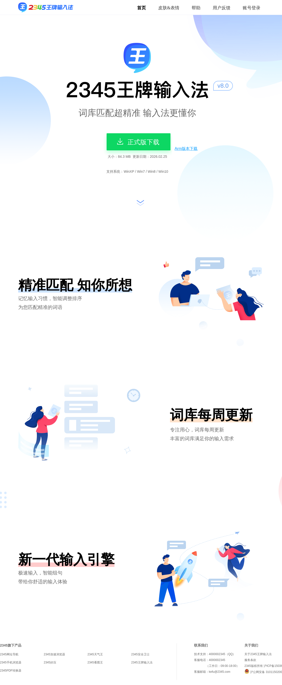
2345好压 (50, 662)
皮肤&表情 (168, 7)
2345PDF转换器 (10, 670)
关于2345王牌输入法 (258, 654)
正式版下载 (137, 141)
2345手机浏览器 (10, 662)
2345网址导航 (9, 654)
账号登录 (251, 7)
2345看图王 (95, 662)
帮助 (196, 7)
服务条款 (250, 660)
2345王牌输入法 (142, 662)
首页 (141, 7)
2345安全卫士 (140, 654)
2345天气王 (95, 654)
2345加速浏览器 (54, 654)
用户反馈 (221, 7)
